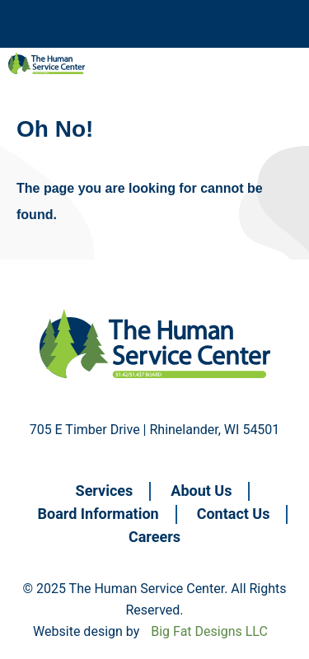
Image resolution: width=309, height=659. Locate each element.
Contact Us (233, 513)
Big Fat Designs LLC (209, 631)
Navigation (49, 23)
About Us (201, 490)
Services (104, 490)
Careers (154, 536)
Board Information (98, 513)
